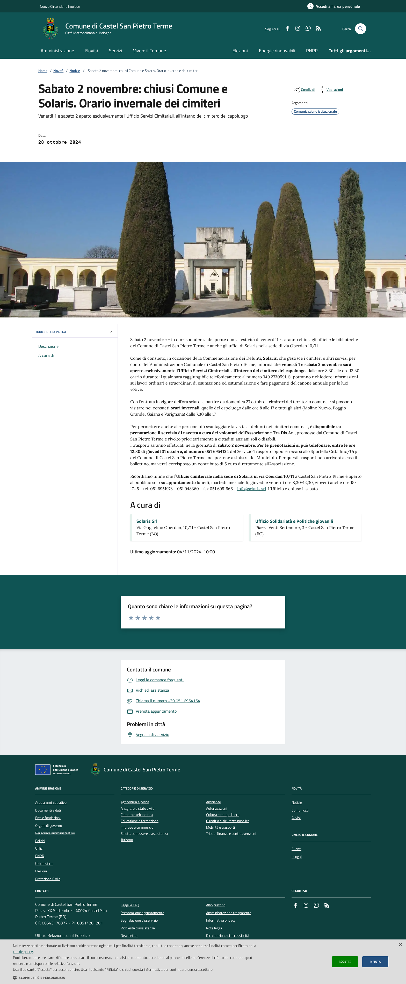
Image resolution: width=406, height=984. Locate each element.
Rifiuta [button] (375, 961)
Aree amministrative (51, 802)
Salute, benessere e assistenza (144, 833)
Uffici (39, 848)
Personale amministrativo (55, 833)
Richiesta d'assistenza (138, 928)
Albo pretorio (215, 905)
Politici (40, 841)
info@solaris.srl (251, 488)
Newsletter (129, 935)
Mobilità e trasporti (220, 827)
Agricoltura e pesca (135, 802)
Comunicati (300, 810)
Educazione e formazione (139, 821)
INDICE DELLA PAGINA (74, 331)
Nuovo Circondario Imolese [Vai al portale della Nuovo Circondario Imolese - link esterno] (60, 6)
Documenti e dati (48, 810)
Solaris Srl (146, 521)
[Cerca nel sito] (360, 28)
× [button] (400, 945)
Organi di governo (48, 825)
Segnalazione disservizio (139, 920)
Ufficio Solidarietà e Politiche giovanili (294, 521)
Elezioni (240, 50)
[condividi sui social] (304, 89)
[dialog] (203, 961)
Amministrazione (57, 50)
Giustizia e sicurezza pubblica (227, 821)
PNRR (312, 50)
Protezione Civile (47, 879)
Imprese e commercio (137, 827)
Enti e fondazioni (48, 818)
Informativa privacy (221, 920)
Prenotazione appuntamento (142, 913)
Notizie (74, 71)
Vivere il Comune (149, 50)
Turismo (127, 840)
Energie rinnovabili (277, 50)
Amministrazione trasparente (228, 913)
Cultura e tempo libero (222, 814)
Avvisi (296, 818)
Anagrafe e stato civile (137, 808)
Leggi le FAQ (130, 905)
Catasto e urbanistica (137, 814)
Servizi (115, 50)
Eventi (296, 849)
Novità (91, 50)
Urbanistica (44, 863)
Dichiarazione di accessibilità (227, 935)
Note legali (214, 928)
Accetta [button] (345, 961)
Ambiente (213, 802)
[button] (135, 977)
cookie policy (23, 951)
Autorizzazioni (216, 808)
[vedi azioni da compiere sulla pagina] (330, 89)
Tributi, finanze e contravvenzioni (231, 833)
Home (42, 71)
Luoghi (297, 856)
